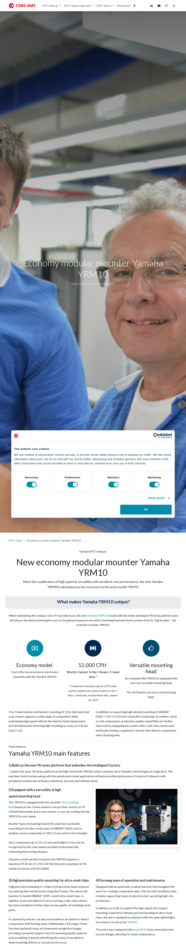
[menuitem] (51, 5)
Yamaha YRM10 (97, 615)
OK (146, 509)
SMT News (16, 540)
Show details (156, 497)
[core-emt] (166, 6)
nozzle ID (141, 929)
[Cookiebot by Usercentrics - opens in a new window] (156, 435)
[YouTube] (159, 6)
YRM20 (132, 922)
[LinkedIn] (151, 6)
